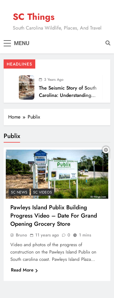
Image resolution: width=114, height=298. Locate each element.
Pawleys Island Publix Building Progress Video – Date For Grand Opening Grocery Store (53, 215)
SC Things (33, 16)
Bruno (21, 235)
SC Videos (42, 192)
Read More (24, 270)
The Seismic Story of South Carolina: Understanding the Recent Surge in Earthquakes (68, 98)
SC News (19, 192)
